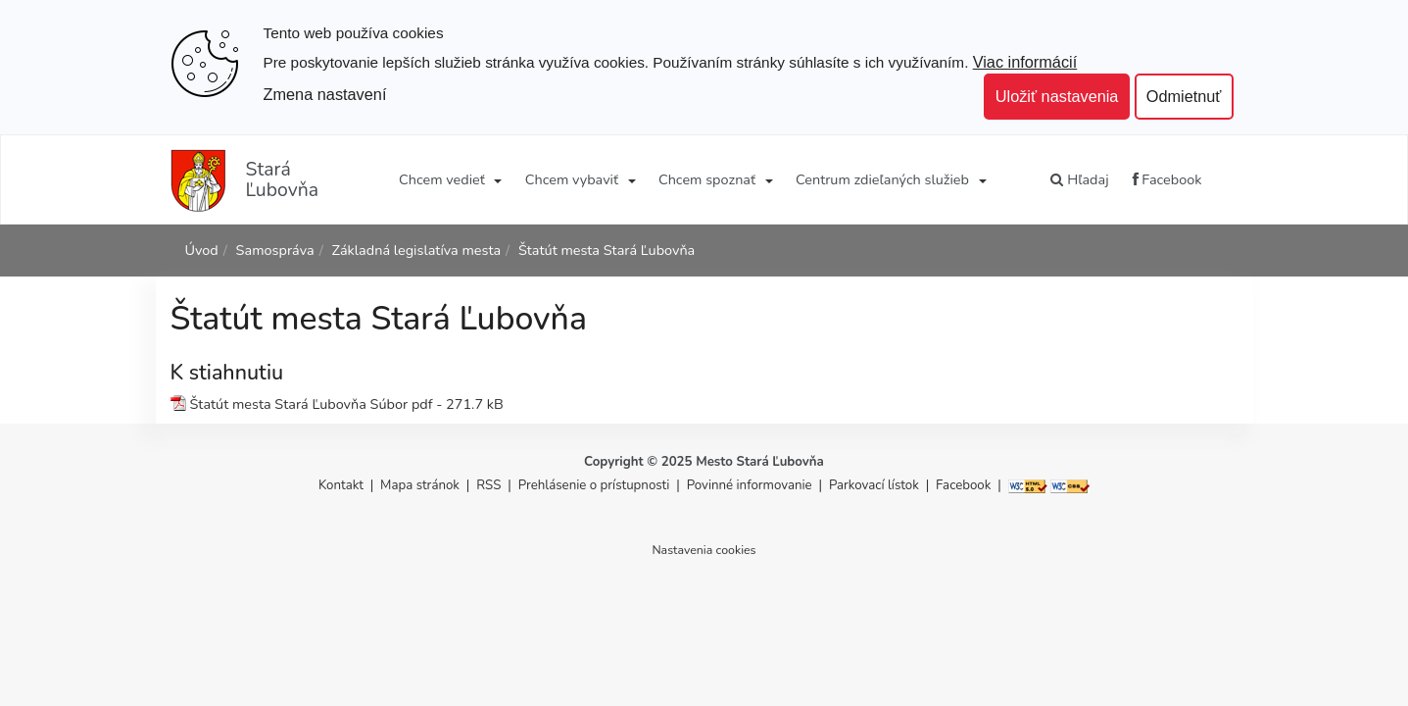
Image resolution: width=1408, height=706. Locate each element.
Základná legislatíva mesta (416, 250)
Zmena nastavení (325, 94)
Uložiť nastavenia (1057, 96)
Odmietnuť (1184, 96)
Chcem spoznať (706, 179)
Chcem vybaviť (571, 179)
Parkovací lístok (874, 485)
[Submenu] (497, 179)
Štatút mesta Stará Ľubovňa (606, 250)
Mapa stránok (420, 485)
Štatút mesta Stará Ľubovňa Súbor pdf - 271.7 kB (347, 404)
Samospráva (275, 250)
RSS (490, 485)
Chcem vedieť (442, 179)
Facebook (1167, 179)
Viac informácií (1025, 62)
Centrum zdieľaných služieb (882, 179)
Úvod (201, 250)
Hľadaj (1079, 179)
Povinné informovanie (749, 485)
